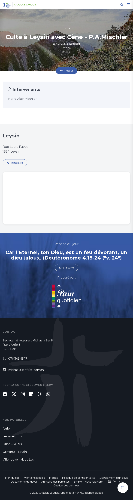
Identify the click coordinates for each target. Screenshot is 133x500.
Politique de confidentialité (78, 477)
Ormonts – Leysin (15, 451)
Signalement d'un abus (113, 477)
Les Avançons (12, 436)
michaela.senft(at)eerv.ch (26, 370)
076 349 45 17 (17, 358)
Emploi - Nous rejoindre (88, 481)
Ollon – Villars (12, 444)
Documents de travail (24, 481)
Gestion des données (66, 485)
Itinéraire (17, 162)
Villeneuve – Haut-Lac (18, 459)
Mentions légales (34, 477)
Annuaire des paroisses (55, 481)
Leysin (66, 52)
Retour (68, 70)
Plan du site (12, 477)
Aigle (6, 428)
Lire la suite (66, 267)
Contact (117, 481)
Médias (53, 477)
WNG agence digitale (90, 492)
